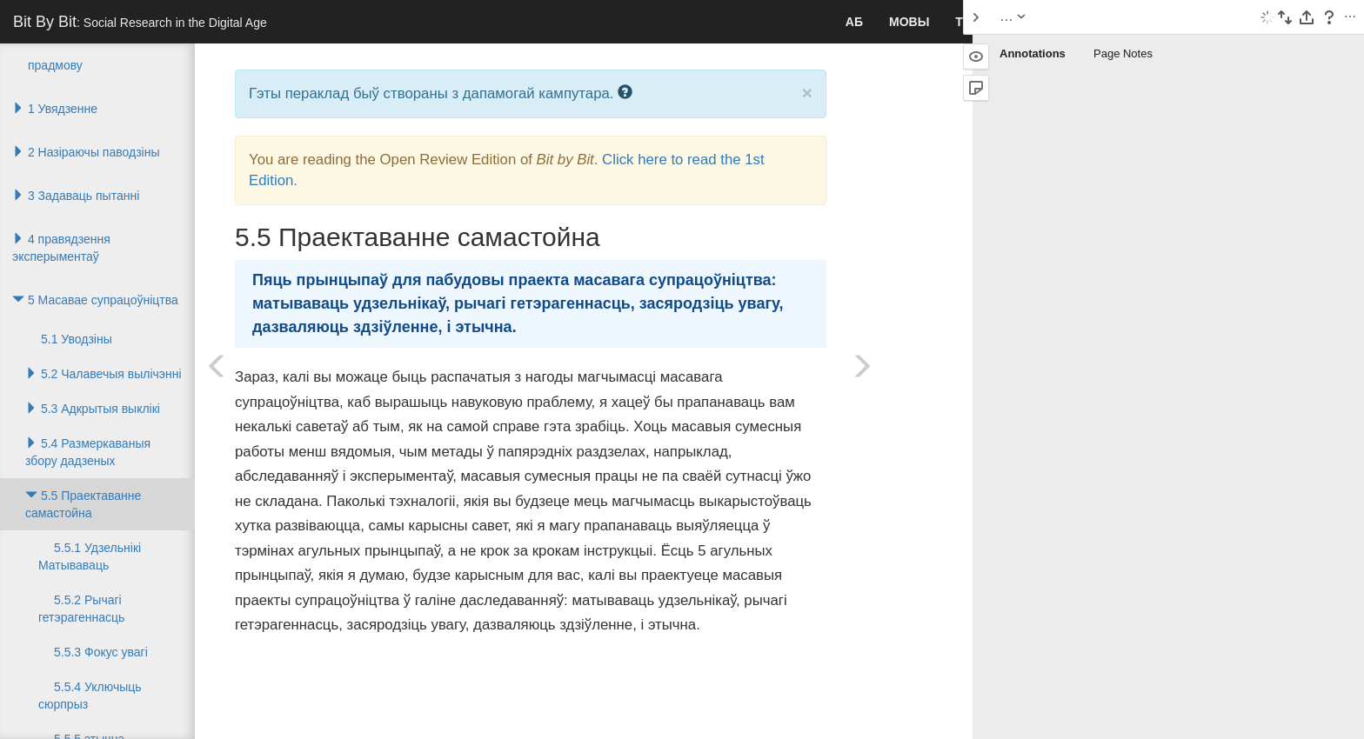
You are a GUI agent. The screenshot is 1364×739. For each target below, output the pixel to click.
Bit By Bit (140, 21)
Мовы (909, 22)
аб (854, 22)
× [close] (807, 92)
